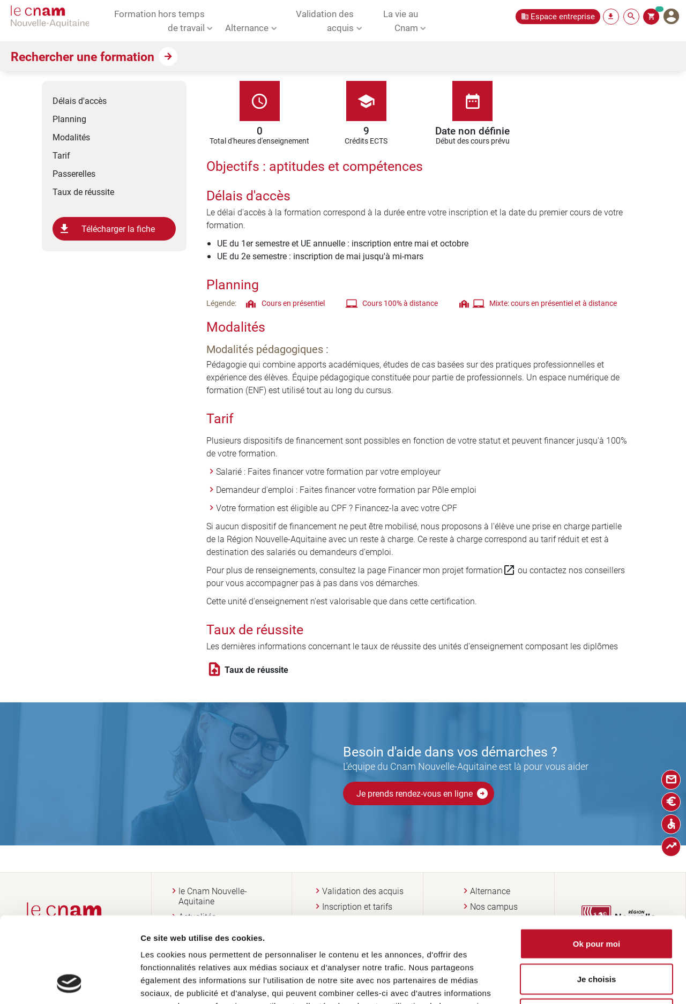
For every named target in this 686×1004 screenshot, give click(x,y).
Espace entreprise (563, 16)
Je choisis (596, 898)
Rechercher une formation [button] (82, 56)
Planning (69, 118)
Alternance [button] (247, 27)
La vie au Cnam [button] (400, 20)
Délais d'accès (80, 100)
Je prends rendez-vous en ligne (422, 793)
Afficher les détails (581, 982)
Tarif (61, 155)
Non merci (596, 933)
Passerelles (74, 173)
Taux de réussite (83, 191)
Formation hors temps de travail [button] (159, 20)
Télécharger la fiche (106, 228)
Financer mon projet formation (452, 570)
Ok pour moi (596, 863)
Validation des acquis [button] (325, 20)
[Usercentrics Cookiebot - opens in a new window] (69, 983)
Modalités (71, 137)
